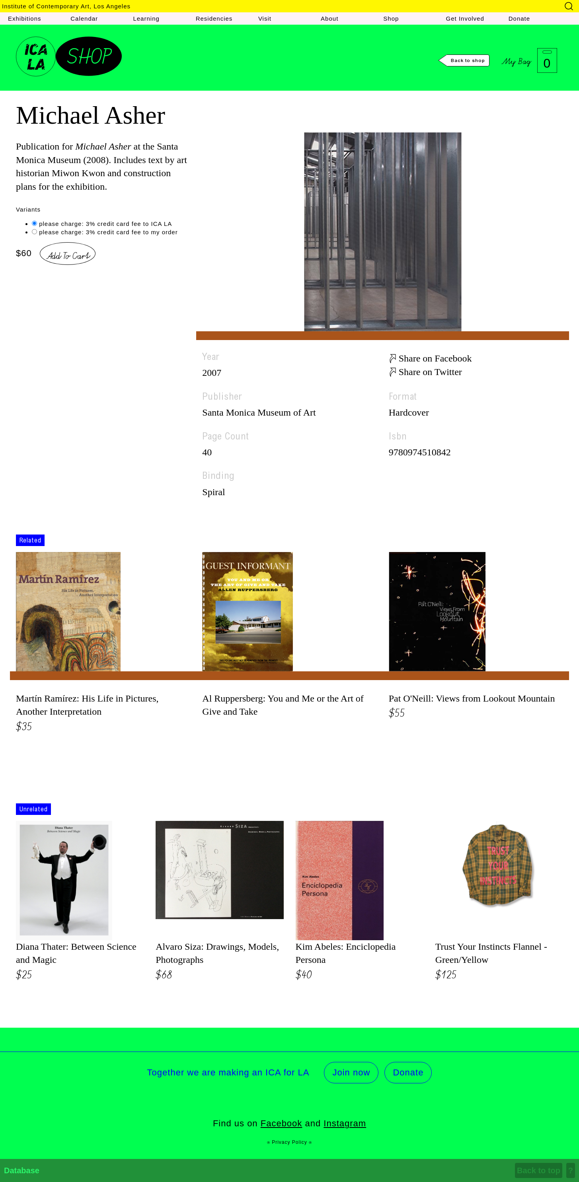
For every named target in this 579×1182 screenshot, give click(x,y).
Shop (391, 18)
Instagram (345, 1123)
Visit (264, 18)
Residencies (214, 18)
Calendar (84, 18)
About (329, 18)
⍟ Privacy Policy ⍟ (289, 1142)
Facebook (281, 1123)
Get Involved (465, 18)
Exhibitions (24, 18)
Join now (351, 1072)
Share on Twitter (430, 372)
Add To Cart (67, 254)
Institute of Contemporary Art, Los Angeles (66, 6)
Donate (519, 18)
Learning (146, 18)
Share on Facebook (435, 358)
